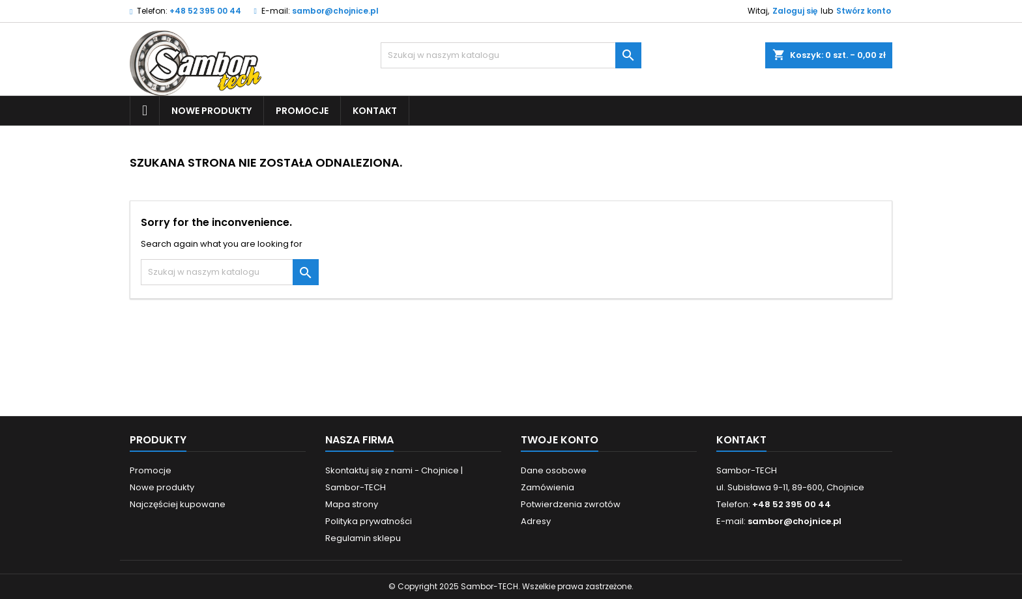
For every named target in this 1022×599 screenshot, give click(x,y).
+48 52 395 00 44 (205, 10)
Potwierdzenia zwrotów (570, 504)
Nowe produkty (211, 110)
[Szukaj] (511, 55)
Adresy (536, 521)
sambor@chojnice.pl (335, 10)
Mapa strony (351, 504)
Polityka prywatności (368, 521)
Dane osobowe (554, 470)
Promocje (302, 110)
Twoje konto (559, 439)
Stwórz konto (863, 10)
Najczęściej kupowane (178, 504)
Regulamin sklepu (363, 538)
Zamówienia (547, 487)
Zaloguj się (794, 10)
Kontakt (375, 110)
